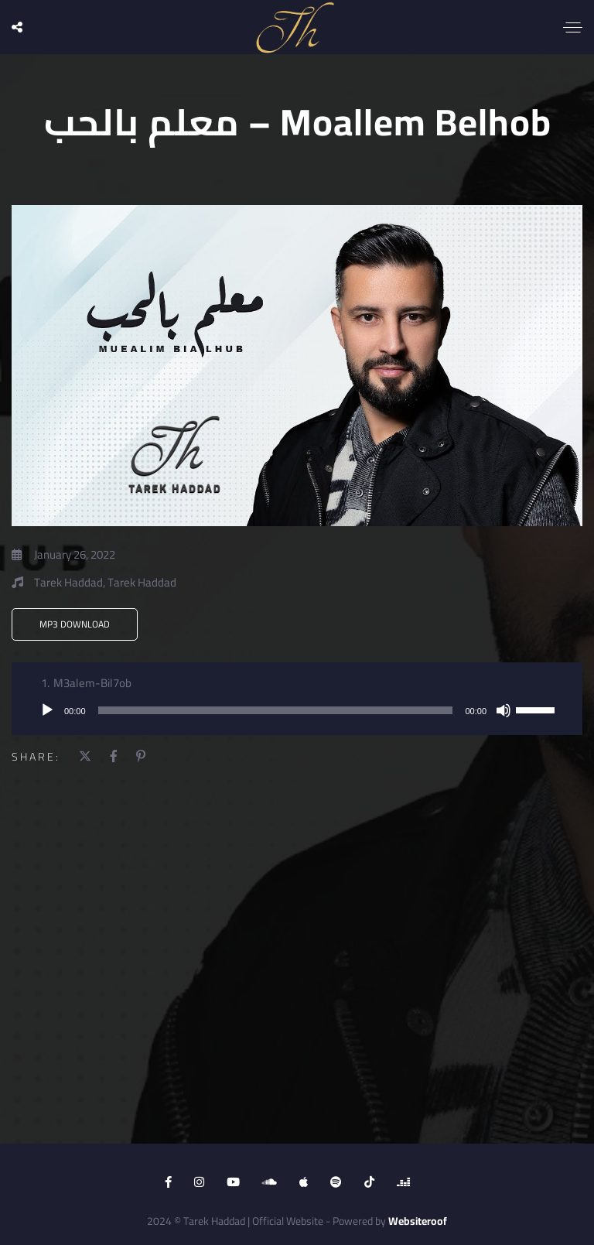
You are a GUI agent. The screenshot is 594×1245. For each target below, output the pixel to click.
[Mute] (503, 710)
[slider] (275, 710)
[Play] (47, 710)
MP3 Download (74, 624)
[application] (297, 710)
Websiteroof (417, 1221)
